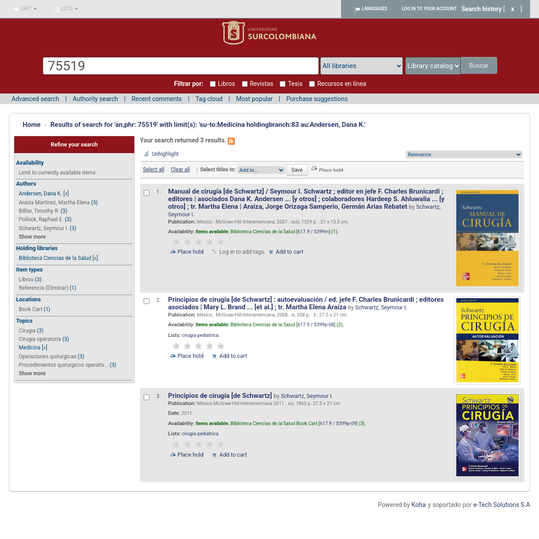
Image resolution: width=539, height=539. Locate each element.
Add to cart (289, 251)
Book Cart (30, 309)
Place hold (190, 251)
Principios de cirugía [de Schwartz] (221, 396)
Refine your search (74, 144)
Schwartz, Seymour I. (43, 228)
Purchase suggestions (317, 98)
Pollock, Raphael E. (41, 219)
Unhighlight (165, 154)
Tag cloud (208, 98)
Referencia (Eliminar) (43, 288)
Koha (418, 504)
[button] (25, 9)
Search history (481, 8)
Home (31, 125)
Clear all (180, 169)
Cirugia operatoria (40, 339)
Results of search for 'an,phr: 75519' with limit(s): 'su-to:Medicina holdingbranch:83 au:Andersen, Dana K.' (207, 125)
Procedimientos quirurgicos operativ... (63, 365)
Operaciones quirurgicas (47, 356)
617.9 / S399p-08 (316, 325)
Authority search (95, 98)
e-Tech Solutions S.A (501, 504)
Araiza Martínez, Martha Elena (54, 202)
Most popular (254, 98)
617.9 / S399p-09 (338, 423)
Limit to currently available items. (58, 173)
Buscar (479, 65)
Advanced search (35, 98)
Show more (32, 237)
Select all (154, 169)
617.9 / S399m (313, 232)
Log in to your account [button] (429, 8)
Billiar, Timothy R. (39, 211)
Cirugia (27, 331)
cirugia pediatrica (200, 335)
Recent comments (157, 98)
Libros (26, 279)
